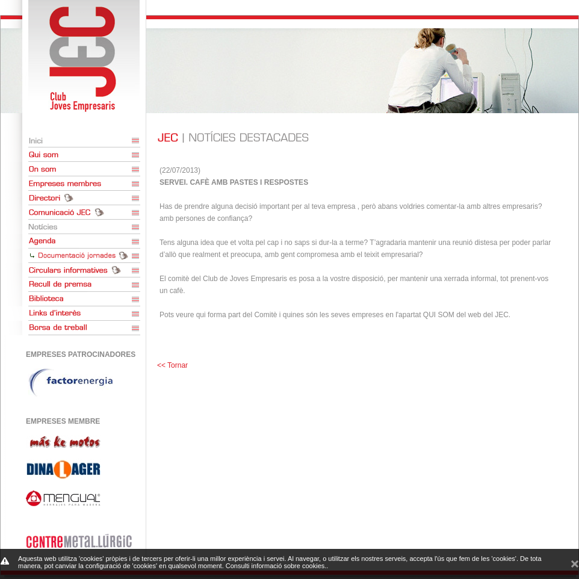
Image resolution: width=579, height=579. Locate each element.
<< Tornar (172, 365)
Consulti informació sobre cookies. (276, 565)
